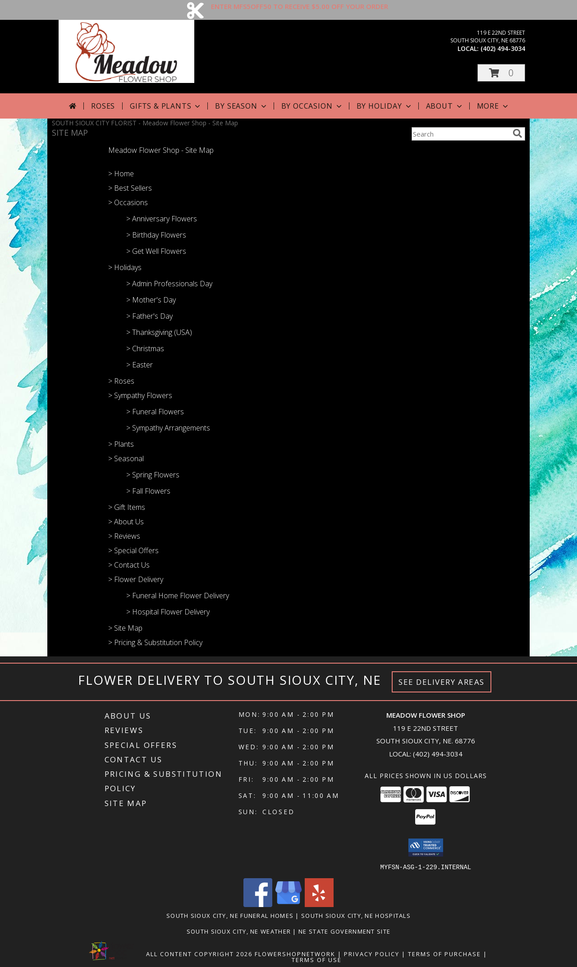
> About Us (126, 522)
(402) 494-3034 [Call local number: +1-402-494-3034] (503, 48)
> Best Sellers (130, 188)
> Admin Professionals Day (169, 284)
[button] (501, 73)
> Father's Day (149, 316)
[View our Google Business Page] (288, 904)
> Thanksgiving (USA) (159, 332)
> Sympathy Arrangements (168, 428)
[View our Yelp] (319, 904)
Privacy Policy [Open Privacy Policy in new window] (371, 953)
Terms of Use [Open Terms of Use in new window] (317, 959)
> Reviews (124, 536)
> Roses (121, 381)
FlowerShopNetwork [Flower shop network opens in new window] (295, 953)
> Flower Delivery (135, 579)
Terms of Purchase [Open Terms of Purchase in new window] (444, 953)
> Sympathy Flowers (140, 395)
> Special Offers (133, 550)
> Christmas (145, 348)
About (445, 106)
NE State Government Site (344, 931)
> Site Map (125, 628)
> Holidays (125, 267)
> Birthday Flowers (156, 235)
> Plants (121, 444)
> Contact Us (129, 565)
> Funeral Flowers (155, 412)
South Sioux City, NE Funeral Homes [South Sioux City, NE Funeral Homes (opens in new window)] (229, 915)
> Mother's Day (151, 300)
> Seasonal (126, 458)
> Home (121, 174)
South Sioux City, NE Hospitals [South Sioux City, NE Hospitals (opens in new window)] (356, 915)
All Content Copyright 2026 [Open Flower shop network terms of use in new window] (199, 953)
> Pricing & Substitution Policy (155, 642)
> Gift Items (126, 507)
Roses (103, 106)
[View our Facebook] (257, 904)
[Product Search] (460, 134)
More (493, 106)
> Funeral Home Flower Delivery (177, 595)
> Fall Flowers (148, 491)
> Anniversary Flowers (161, 219)
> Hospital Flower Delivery (168, 612)
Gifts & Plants (166, 106)
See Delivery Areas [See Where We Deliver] (441, 682)
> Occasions (128, 202)
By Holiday (385, 106)
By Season (241, 106)
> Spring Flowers (152, 475)
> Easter (139, 365)
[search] (517, 133)
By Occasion (312, 106)
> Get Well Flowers (156, 251)
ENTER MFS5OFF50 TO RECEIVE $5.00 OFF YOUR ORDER (299, 6)
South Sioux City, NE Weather (239, 931)
